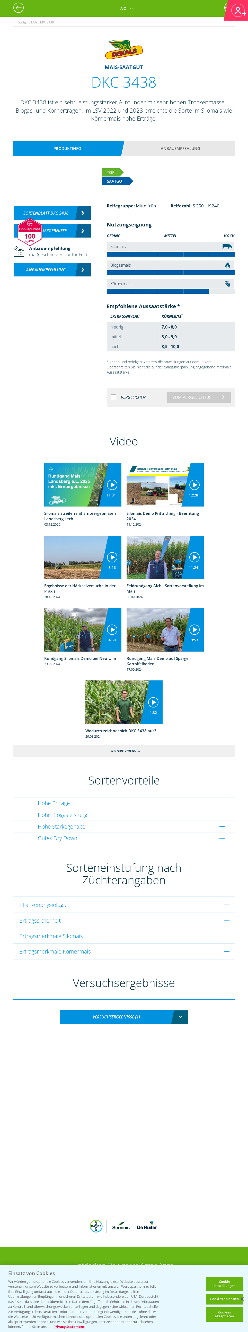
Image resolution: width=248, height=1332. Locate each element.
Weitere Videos (123, 750)
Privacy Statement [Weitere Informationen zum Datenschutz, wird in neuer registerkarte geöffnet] (69, 1326)
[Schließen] (242, 1299)
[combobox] (124, 1017)
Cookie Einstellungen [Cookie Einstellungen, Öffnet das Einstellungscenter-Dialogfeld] (224, 1283)
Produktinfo (67, 148)
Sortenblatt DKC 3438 (45, 213)
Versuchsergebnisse (46, 230)
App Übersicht (126, 1247)
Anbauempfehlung (180, 148)
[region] (124, 1298)
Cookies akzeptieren (224, 1314)
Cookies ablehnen (224, 1299)
